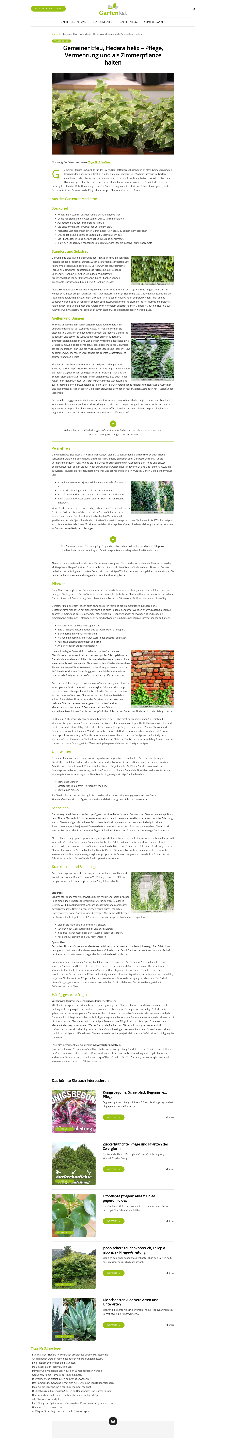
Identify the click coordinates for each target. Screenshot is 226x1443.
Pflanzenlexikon (103, 21)
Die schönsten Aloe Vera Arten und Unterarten (130, 1301)
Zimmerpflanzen (154, 21)
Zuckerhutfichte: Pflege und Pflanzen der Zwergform (135, 1146)
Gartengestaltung (74, 21)
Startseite (56, 34)
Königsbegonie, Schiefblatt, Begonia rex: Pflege (134, 1094)
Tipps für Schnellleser (99, 162)
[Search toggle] (194, 8)
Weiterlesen (113, 1117)
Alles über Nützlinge (48, 8)
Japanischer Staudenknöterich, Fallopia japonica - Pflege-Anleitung (133, 1249)
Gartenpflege (129, 21)
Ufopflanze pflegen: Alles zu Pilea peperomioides (128, 1197)
